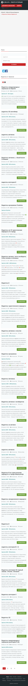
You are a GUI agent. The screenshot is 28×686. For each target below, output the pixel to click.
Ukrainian (19, 676)
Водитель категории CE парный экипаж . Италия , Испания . (12, 570)
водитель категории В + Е (10, 547)
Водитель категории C (9, 594)
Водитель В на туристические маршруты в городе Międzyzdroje (13, 473)
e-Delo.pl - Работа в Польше (12, 2)
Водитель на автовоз (9, 425)
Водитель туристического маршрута (14, 306)
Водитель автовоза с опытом (11, 331)
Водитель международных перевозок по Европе (10, 87)
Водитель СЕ (6, 617)
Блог (24, 678)
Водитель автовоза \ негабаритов (13, 402)
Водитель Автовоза (8, 379)
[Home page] (2, 2)
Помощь (4, 680)
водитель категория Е (9, 182)
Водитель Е (5, 283)
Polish (11, 676)
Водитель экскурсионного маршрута (14, 499)
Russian (14, 676)
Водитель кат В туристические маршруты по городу (12, 230)
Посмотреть (21, 107)
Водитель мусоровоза (9, 354)
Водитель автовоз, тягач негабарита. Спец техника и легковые (14, 257)
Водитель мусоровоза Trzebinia (12, 205)
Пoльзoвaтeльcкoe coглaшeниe (19, 680)
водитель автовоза (8, 134)
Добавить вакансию (8, 5)
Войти (19, 5)
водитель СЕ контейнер (9, 111)
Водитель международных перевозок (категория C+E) (10, 641)
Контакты (9, 680)
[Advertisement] (14, 31)
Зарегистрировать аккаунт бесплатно (14, 678)
